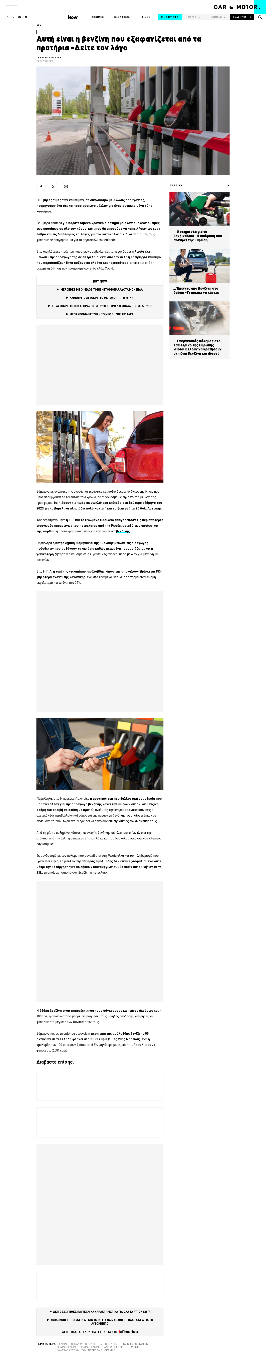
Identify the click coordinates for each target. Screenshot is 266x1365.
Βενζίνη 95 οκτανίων (134, 1344)
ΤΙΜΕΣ (146, 17)
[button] (11, 7)
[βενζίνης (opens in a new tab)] (123, 531)
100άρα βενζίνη (90, 1347)
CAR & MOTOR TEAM (49, 57)
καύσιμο (134, 1347)
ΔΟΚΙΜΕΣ (98, 17)
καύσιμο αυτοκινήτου (71, 1350)
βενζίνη (63, 1344)
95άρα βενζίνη (67, 1347)
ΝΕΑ (38, 25)
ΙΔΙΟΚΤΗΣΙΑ (122, 17)
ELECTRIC (170, 17)
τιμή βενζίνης (108, 1344)
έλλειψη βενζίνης (115, 1347)
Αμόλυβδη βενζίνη (83, 1344)
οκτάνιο (109, 1350)
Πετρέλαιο (95, 1350)
